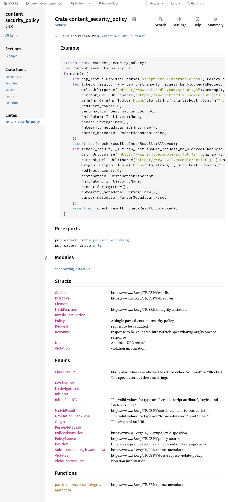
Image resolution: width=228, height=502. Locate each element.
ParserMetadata (68, 427)
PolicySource (65, 438)
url (96, 245)
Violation (62, 348)
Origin (60, 422)
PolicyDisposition (69, 433)
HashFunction (66, 309)
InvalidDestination (70, 315)
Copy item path (134, 19)
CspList (61, 293)
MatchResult (65, 410)
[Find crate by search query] (209, 3)
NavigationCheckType (72, 416)
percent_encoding (111, 240)
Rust (174, 3)
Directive (62, 298)
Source (60, 25)
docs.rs (154, 3)
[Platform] (81, 3)
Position (61, 444)
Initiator (61, 394)
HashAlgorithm (67, 388)
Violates (61, 455)
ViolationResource (70, 461)
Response (63, 332)
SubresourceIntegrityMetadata (80, 450)
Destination (64, 383)
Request (61, 326)
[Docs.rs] (11, 3)
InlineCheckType (68, 400)
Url (57, 343)
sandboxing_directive (72, 269)
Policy (60, 321)
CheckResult (65, 372)
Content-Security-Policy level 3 (124, 35)
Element (62, 304)
